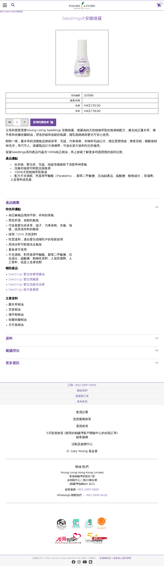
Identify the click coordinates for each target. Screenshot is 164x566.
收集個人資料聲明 (122, 558)
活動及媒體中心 (82, 444)
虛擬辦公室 (82, 396)
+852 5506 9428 (96, 495)
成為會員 (82, 401)
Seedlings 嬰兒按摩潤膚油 (27, 274)
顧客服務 (82, 437)
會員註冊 (82, 412)
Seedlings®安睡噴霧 (13, 12)
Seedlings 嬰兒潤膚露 (24, 279)
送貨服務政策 (82, 419)
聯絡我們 (82, 390)
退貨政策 (82, 426)
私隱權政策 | (106, 558)
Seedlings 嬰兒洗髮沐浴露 (27, 284)
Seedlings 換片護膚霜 (24, 289)
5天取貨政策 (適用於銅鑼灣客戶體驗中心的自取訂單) (82, 433)
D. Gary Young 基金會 (82, 451)
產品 (2, 12)
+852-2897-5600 (88, 489)
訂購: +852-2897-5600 (82, 385)
